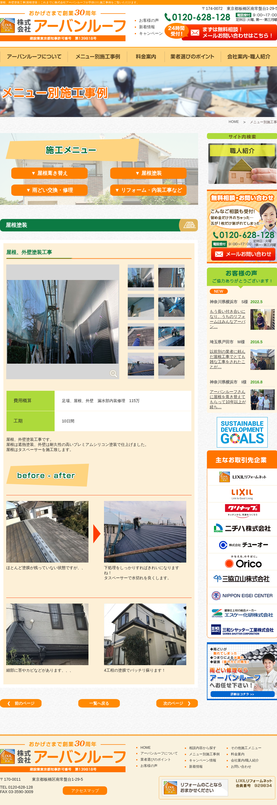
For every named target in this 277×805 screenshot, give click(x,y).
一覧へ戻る (99, 703)
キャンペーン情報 (202, 760)
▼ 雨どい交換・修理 (49, 190)
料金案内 (237, 754)
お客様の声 (149, 20)
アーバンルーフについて (159, 753)
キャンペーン (151, 33)
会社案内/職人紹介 (245, 760)
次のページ (177, 703)
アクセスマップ (85, 790)
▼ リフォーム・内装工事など (148, 190)
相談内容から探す (202, 748)
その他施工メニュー (246, 748)
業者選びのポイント (155, 759)
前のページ (20, 703)
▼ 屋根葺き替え (49, 173)
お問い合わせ (241, 767)
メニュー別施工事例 (204, 754)
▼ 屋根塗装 (148, 173)
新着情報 (147, 27)
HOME (234, 122)
